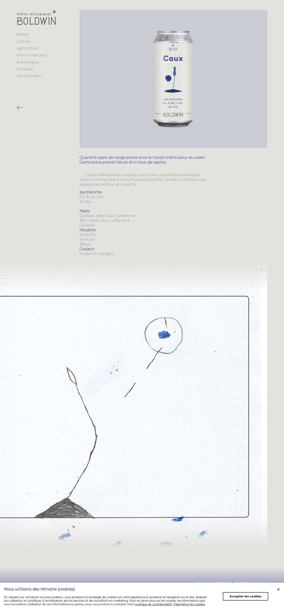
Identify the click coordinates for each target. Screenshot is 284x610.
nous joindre (29, 75)
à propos (25, 69)
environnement (32, 55)
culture (24, 41)
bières (23, 34)
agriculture (27, 48)
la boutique (28, 62)
